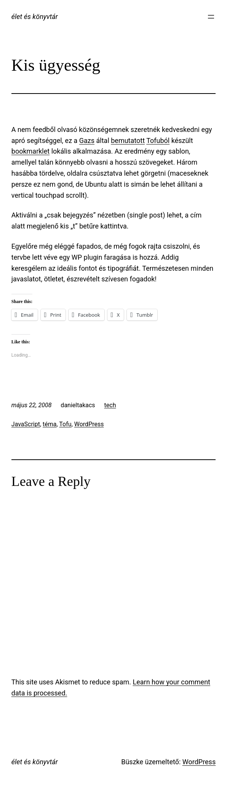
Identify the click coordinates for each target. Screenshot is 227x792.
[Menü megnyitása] (211, 16)
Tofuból (157, 140)
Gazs (86, 140)
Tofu (65, 424)
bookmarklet (30, 151)
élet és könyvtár (34, 17)
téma (49, 424)
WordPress (89, 424)
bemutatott (128, 140)
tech (110, 405)
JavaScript (25, 424)
